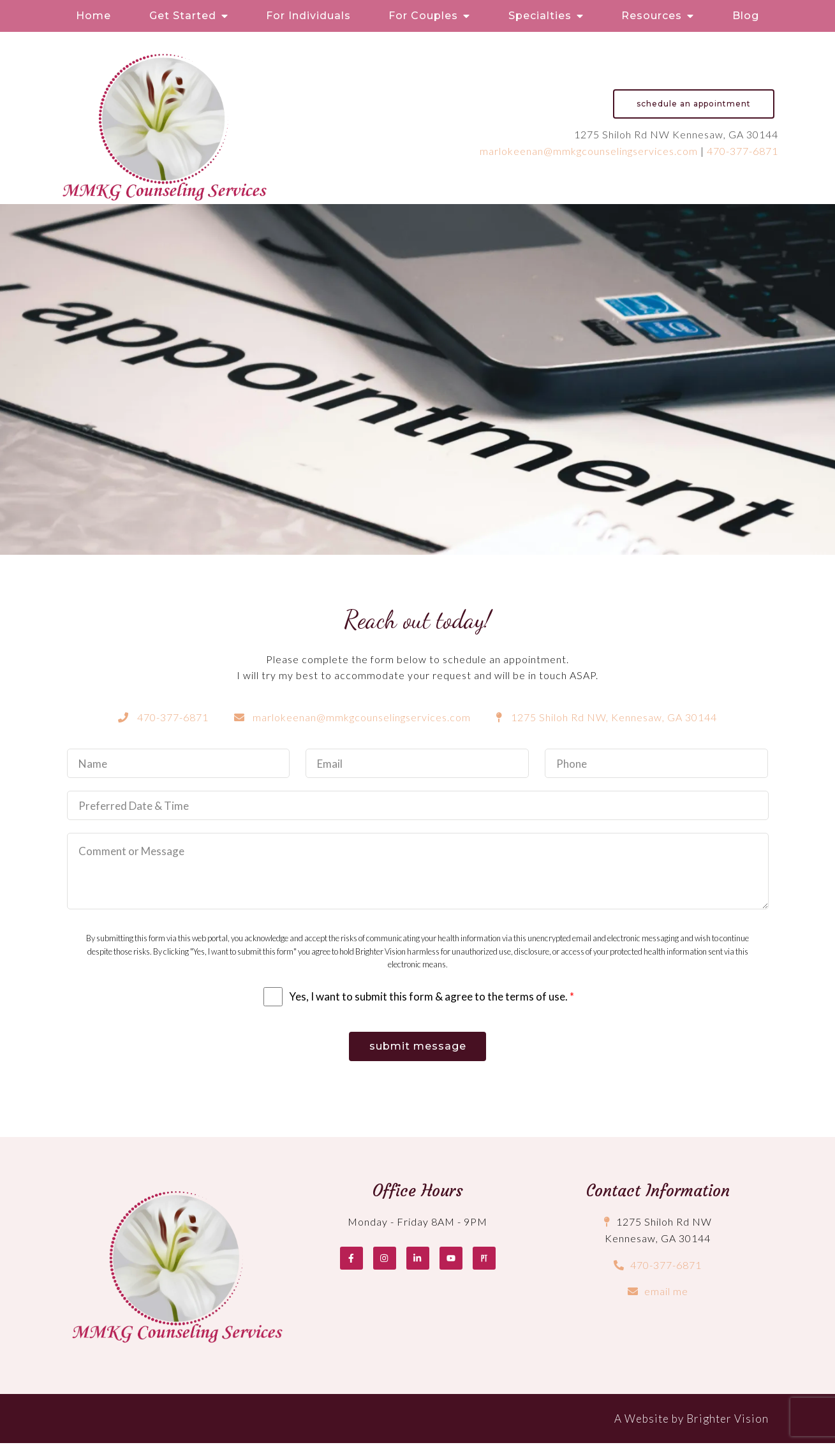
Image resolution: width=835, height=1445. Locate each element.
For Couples (423, 16)
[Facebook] (351, 1260)
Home (93, 16)
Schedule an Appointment (694, 103)
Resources (651, 16)
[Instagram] (384, 1260)
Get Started (182, 16)
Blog (745, 16)
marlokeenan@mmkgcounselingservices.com (589, 151)
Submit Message (417, 1047)
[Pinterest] (484, 1260)
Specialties (540, 16)
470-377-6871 (742, 151)
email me (666, 1293)
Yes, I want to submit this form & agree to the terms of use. (431, 996)
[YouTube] (451, 1260)
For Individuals (308, 16)
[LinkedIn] (417, 1260)
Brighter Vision (727, 1420)
